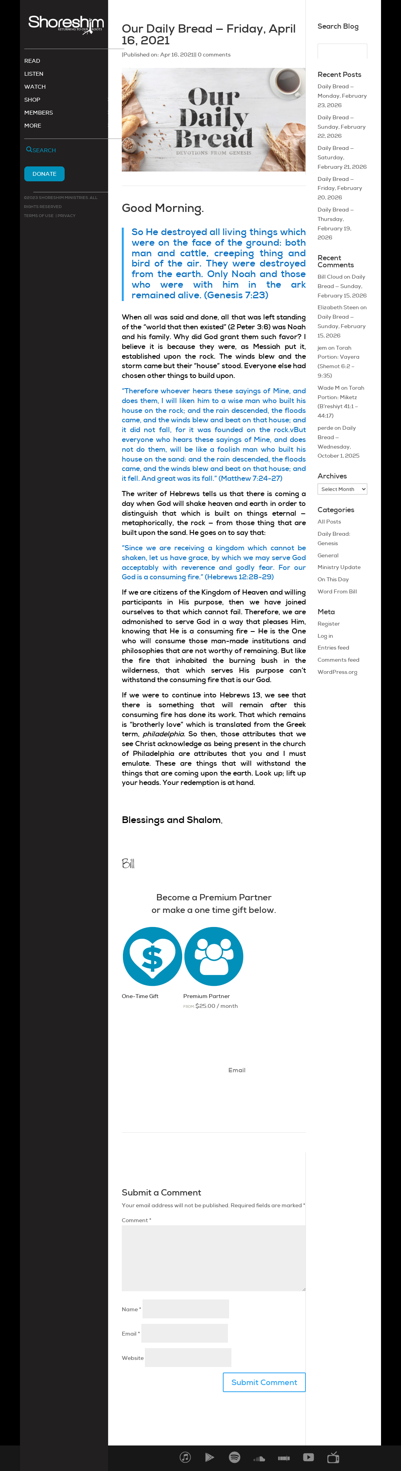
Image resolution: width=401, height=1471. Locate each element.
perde (325, 427)
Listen (33, 75)
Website (133, 1357)
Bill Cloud (330, 276)
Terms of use (39, 216)
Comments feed (338, 659)
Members (38, 114)
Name (131, 1309)
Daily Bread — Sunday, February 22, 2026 (342, 127)
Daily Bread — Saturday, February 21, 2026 (342, 157)
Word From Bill (337, 591)
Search (44, 151)
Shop (32, 101)
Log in (325, 635)
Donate (44, 174)
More (32, 127)
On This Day (333, 579)
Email (131, 1333)
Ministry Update (339, 567)
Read (32, 62)
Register (329, 623)
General (328, 555)
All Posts (329, 521)
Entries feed (333, 647)
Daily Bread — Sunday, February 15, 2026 (342, 286)
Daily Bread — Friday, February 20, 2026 (340, 188)
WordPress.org (338, 671)
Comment (137, 1220)
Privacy (66, 216)
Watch (35, 88)
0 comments (214, 54)
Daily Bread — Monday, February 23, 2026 (342, 96)
